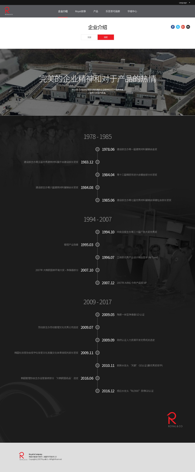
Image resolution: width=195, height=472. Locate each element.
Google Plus (183, 27)
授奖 (106, 37)
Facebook (173, 27)
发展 (89, 37)
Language (183, 2)
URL (188, 27)
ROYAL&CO (8, 11)
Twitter (178, 27)
